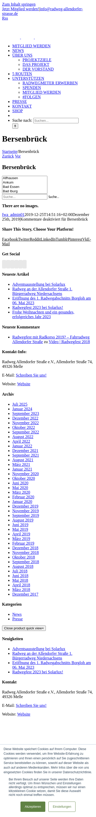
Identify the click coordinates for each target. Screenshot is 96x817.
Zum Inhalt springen (19, 4)
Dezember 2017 (25, 594)
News (17, 614)
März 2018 (21, 589)
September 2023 (25, 413)
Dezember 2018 (25, 548)
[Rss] (4, 264)
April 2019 (21, 534)
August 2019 (22, 520)
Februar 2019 (23, 543)
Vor (18, 156)
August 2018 (22, 566)
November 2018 (25, 552)
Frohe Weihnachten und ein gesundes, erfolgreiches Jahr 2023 (43, 314)
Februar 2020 (23, 497)
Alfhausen (24, 178)
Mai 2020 (20, 487)
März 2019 (21, 538)
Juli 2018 (19, 571)
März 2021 (21, 464)
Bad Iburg (24, 191)
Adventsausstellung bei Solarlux (38, 284)
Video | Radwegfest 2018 (69, 342)
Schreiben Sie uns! (31, 375)
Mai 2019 (20, 529)
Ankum (24, 182)
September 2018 (25, 562)
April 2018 (21, 585)
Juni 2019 (20, 525)
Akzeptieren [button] (33, 807)
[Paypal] (20, 264)
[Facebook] (8, 264)
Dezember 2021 (25, 450)
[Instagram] (16, 264)
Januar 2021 (22, 469)
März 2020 (21, 492)
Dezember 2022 (25, 418)
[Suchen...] (56, 120)
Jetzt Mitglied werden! (20, 9)
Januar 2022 (22, 446)
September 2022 (25, 432)
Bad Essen (24, 187)
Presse (17, 619)
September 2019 (25, 515)
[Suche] (15, 126)
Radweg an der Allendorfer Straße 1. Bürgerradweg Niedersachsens (42, 291)
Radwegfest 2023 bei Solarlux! (37, 307)
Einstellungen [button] (62, 807)
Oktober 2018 (23, 557)
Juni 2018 (20, 575)
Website (23, 384)
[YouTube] (12, 264)
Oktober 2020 (23, 478)
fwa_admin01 (13, 214)
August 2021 (22, 460)
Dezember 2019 (25, 506)
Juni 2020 (20, 483)
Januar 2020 (22, 501)
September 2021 (25, 455)
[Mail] (25, 264)
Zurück (8, 156)
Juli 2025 (19, 404)
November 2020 (25, 474)
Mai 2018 (20, 580)
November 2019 (25, 511)
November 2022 (25, 423)
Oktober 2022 (23, 427)
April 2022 (21, 441)
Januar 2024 (22, 409)
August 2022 (22, 436)
